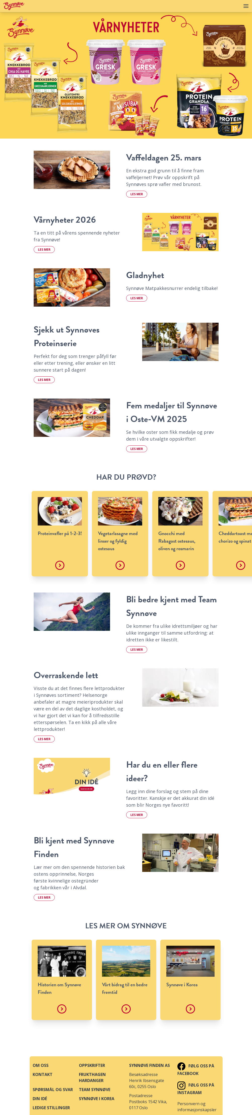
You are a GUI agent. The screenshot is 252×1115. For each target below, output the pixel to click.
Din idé (40, 1098)
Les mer (136, 194)
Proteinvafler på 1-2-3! (60, 533)
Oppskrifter (92, 1065)
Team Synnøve (94, 1089)
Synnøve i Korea (182, 984)
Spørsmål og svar (53, 1089)
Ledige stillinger (51, 1107)
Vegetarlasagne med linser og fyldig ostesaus (118, 541)
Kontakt (43, 1074)
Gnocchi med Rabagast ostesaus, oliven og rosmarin (176, 541)
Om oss (40, 1065)
